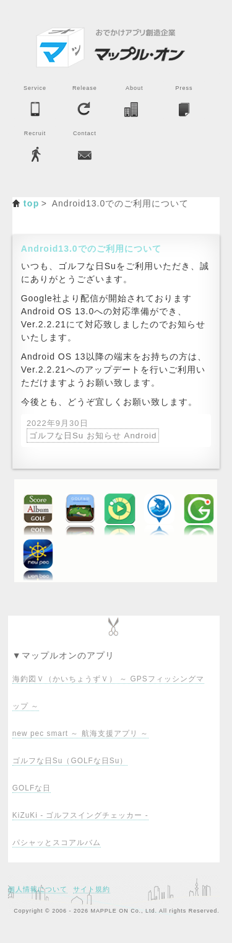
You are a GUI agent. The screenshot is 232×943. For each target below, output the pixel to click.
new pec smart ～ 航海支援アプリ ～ (80, 733)
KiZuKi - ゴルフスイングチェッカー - (80, 815)
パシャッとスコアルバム (56, 842)
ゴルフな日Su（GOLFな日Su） (69, 760)
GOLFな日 (31, 788)
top (32, 203)
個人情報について (37, 889)
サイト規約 (91, 889)
